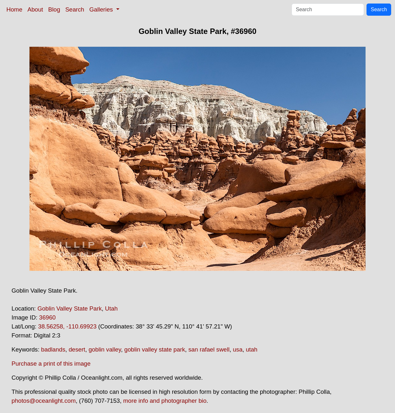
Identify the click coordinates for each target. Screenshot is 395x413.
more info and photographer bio (164, 400)
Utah (111, 308)
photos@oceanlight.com (44, 400)
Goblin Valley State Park (69, 308)
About (35, 9)
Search (74, 9)
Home (14, 9)
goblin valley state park (154, 349)
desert (77, 349)
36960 (47, 317)
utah (251, 349)
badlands (53, 349)
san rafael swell (209, 349)
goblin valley (105, 349)
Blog (54, 9)
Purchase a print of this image (51, 363)
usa (237, 349)
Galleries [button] (102, 9)
